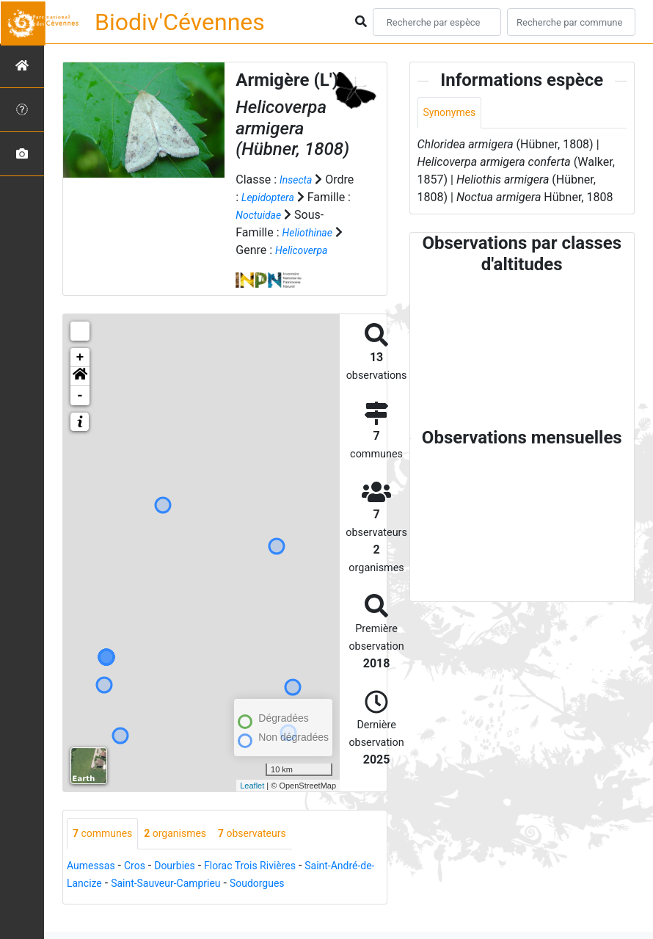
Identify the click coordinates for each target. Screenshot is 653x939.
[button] (80, 394)
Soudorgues (332, 903)
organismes (188, 852)
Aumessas (94, 885)
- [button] (80, 413)
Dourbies (187, 885)
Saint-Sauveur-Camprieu (228, 903)
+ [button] (80, 375)
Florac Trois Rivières (272, 885)
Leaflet (252, 803)
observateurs (274, 852)
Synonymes (453, 113)
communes (107, 852)
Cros (143, 885)
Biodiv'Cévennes (180, 22)
